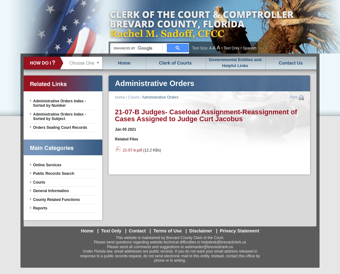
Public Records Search (53, 173)
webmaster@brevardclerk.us (209, 247)
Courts (133, 97)
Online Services (47, 165)
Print (294, 97)
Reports (40, 208)
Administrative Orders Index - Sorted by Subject (59, 116)
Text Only (231, 48)
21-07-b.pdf (132, 150)
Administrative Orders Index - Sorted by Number (59, 103)
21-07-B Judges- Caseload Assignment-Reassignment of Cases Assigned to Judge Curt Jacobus (206, 115)
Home (124, 63)
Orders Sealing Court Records (60, 127)
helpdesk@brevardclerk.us (223, 242)
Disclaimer (200, 230)
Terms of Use (167, 230)
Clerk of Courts (175, 63)
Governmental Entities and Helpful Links (235, 62)
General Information (51, 191)
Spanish (249, 48)
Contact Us (291, 63)
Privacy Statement (239, 230)
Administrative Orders (160, 97)
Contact (137, 230)
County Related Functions (56, 199)
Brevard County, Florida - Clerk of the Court (201, 27)
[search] (136, 48)
